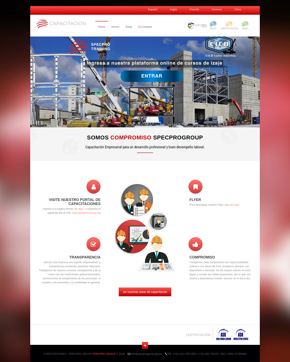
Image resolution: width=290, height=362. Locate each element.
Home (101, 26)
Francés (194, 9)
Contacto (145, 26)
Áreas (128, 26)
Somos (115, 26)
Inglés (173, 9)
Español (152, 9)
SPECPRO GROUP (104, 353)
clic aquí (66, 208)
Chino (237, 9)
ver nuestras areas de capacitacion (145, 292)
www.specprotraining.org (74, 212)
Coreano (217, 9)
